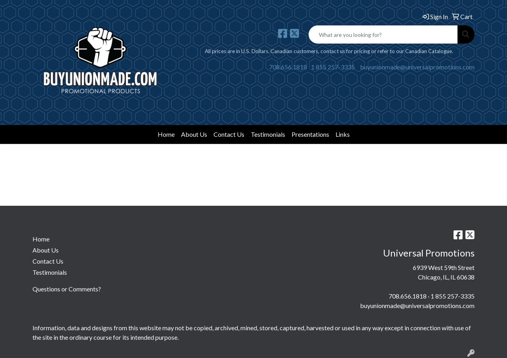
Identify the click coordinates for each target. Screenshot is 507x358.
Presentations (310, 134)
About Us (194, 134)
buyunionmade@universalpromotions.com (417, 67)
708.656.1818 (288, 67)
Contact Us (228, 134)
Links (342, 134)
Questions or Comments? (66, 289)
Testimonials (268, 134)
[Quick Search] (383, 34)
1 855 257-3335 (333, 67)
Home (166, 134)
